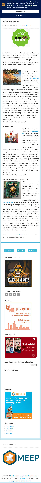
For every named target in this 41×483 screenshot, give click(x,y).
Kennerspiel (9, 431)
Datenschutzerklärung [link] (22, 7)
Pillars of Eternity (8, 202)
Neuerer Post (9, 250)
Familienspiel (9, 428)
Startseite (21, 250)
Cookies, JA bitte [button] (20, 11)
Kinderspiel (9, 433)
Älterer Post (32, 250)
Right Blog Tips (27, 481)
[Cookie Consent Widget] (20, 9)
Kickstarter (23, 26)
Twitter (14, 294)
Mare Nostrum (34, 78)
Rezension (29, 26)
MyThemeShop (24, 478)
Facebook (6, 294)
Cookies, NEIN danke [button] (20, 15)
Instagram (18, 294)
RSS (10, 294)
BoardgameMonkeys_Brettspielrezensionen (23, 476)
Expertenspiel (10, 426)
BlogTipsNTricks (14, 481)
